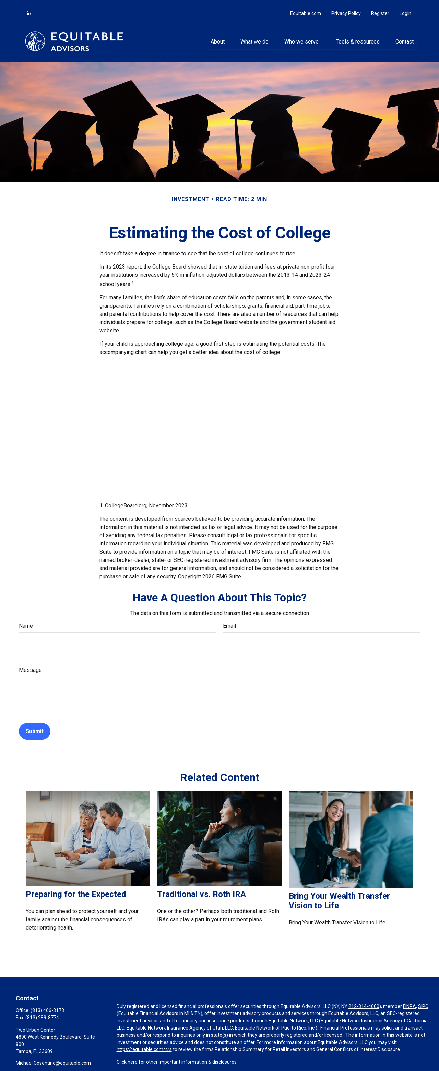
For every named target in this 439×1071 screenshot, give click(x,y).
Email (229, 619)
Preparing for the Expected (76, 887)
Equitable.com (305, 7)
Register (380, 7)
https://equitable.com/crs (144, 1043)
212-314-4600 (363, 999)
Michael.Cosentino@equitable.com (53, 1056)
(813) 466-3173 (47, 1004)
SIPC (423, 999)
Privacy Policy (346, 7)
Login (405, 7)
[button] (217, 34)
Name (26, 619)
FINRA (409, 999)
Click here (127, 1055)
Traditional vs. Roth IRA (201, 887)
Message (30, 663)
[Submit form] (34, 724)
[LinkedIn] (29, 7)
